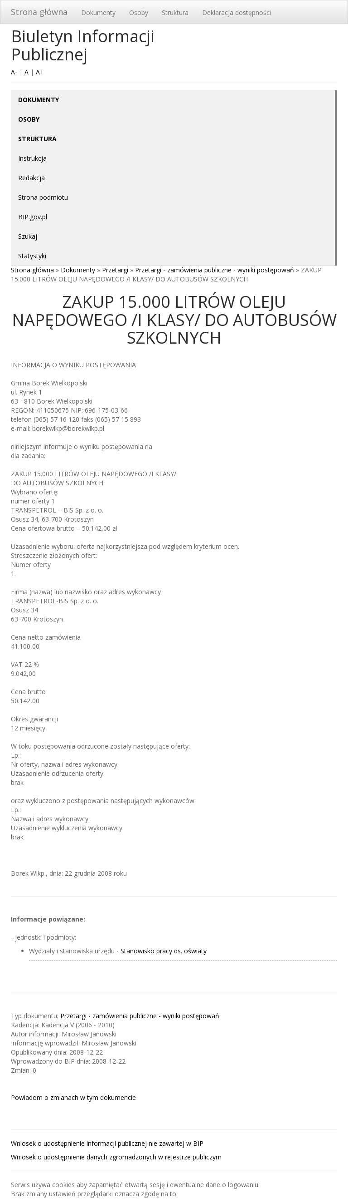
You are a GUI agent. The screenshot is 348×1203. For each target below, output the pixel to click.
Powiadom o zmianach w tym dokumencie (73, 1097)
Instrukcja (32, 158)
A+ (40, 72)
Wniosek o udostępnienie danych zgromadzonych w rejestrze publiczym (116, 1157)
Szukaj (27, 236)
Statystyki (32, 255)
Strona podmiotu (43, 197)
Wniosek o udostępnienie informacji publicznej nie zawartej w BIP (107, 1143)
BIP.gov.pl (32, 216)
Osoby (138, 12)
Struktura (175, 12)
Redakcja (31, 177)
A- (14, 72)
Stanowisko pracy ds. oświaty (164, 951)
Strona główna (39, 11)
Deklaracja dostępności (236, 12)
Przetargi (115, 270)
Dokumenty (98, 12)
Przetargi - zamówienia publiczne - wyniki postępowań (214, 270)
